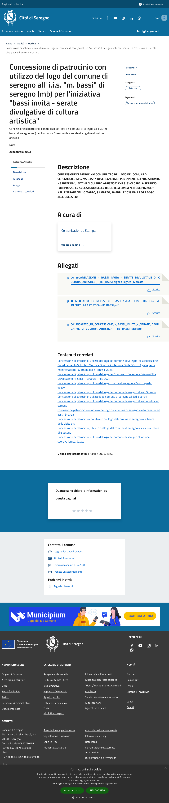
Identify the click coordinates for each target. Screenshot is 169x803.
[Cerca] (163, 18)
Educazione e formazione (98, 674)
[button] (84, 797)
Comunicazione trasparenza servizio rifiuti (100, 750)
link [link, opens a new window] (115, 783)
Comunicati (133, 680)
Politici (5, 697)
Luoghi (130, 701)
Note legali (91, 742)
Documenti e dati (11, 709)
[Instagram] (118, 18)
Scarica (153, 289)
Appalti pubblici (52, 697)
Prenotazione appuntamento (59, 730)
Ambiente (90, 691)
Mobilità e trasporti (54, 713)
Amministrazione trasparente (101, 730)
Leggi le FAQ (50, 742)
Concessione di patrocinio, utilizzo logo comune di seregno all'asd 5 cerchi (102, 396)
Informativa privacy (95, 736)
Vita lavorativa (51, 686)
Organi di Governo (12, 674)
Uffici (5, 686)
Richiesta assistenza (55, 747)
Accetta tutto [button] (72, 790)
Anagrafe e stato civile (56, 674)
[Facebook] (102, 18)
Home (9, 43)
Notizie (32, 43)
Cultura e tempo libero (56, 680)
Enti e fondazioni (11, 691)
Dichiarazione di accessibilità (100, 758)
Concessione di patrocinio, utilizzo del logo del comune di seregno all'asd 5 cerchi (107, 392)
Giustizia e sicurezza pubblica (101, 680)
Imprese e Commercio (55, 691)
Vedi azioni (133, 74)
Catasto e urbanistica (55, 703)
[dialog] (84, 784)
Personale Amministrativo (16, 703)
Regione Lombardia (12, 4)
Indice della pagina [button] (22, 161)
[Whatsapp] (134, 18)
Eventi (130, 707)
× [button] (165, 768)
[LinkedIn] (126, 18)
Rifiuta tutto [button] (97, 790)
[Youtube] (110, 18)
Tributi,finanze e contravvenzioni (103, 685)
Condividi (132, 68)
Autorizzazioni (93, 703)
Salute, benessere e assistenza (102, 697)
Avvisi (130, 686)
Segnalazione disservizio (57, 736)
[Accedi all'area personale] (151, 4)
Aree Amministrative (13, 680)
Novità (20, 43)
